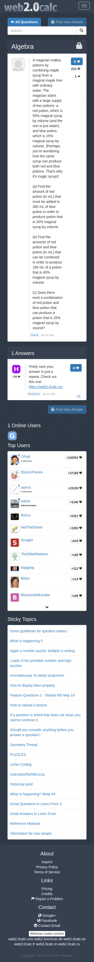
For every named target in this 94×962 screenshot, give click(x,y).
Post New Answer (67, 22)
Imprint (47, 862)
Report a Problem (47, 899)
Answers (22, 353)
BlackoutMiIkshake (35, 595)
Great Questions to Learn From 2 (35, 804)
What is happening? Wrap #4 (32, 794)
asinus (26, 487)
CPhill (25, 457)
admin (25, 501)
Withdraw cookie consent (47, 933)
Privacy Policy (47, 867)
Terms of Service (47, 872)
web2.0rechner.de (48, 939)
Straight (27, 540)
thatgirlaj (27, 568)
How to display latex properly (32, 685)
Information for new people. (31, 833)
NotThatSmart (32, 527)
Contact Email (47, 926)
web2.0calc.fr (24, 944)
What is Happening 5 (26, 641)
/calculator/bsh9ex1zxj (27, 774)
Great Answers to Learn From (33, 814)
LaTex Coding (21, 764)
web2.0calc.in (46, 944)
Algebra (22, 46)
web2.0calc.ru (69, 944)
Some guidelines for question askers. (39, 631)
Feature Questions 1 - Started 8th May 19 (42, 695)
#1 (79, 396)
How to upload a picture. (29, 705)
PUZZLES (18, 755)
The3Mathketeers (34, 554)
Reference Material (25, 824)
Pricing (47, 889)
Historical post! (21, 784)
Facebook (47, 921)
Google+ (47, 915)
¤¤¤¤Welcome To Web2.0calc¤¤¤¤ (37, 676)
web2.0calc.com (20, 939)
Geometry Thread (23, 745)
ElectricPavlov (32, 472)
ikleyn (25, 578)
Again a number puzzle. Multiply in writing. (42, 651)
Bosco (26, 515)
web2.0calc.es (74, 939)
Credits (46, 894)
